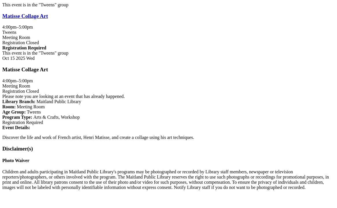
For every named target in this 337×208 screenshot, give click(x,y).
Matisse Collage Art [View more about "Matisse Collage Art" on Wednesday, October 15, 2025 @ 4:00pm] (25, 16)
